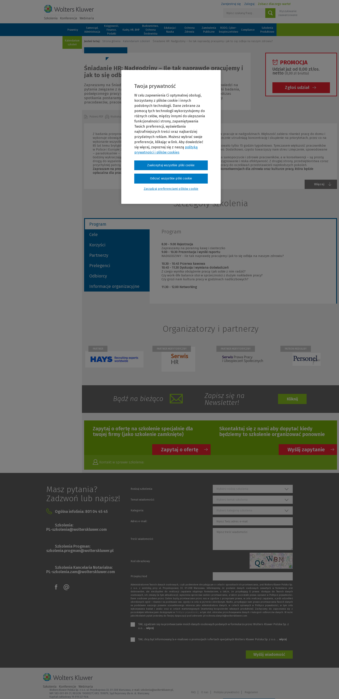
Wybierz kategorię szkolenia (234, 510)
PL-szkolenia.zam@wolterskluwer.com (80, 571)
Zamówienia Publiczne (209, 29)
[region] (171, 137)
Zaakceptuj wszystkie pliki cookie (171, 165)
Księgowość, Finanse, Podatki (111, 29)
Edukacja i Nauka (170, 29)
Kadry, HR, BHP (131, 29)
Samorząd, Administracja (92, 29)
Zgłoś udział (297, 87)
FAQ (229, 678)
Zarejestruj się (231, 4)
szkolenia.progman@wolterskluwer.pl (80, 550)
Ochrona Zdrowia (189, 29)
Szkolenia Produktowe (267, 29)
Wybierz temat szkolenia (232, 499)
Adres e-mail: (139, 521)
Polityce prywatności (187, 612)
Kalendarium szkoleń (72, 42)
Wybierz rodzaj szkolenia (232, 488)
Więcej (319, 184)
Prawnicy (72, 29)
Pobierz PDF (97, 116)
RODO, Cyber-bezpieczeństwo (228, 29)
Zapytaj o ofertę (179, 450)
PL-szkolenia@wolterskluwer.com (76, 529)
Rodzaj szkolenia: (142, 488)
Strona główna (111, 41)
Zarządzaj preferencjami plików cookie (249, 690)
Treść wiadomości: (142, 538)
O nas (240, 678)
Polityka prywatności (262, 678)
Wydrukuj (116, 116)
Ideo (293, 689)
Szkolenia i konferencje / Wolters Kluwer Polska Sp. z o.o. (69, 12)
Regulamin (287, 678)
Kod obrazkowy (140, 561)
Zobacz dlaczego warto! (274, 4)
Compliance (248, 29)
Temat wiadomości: (143, 499)
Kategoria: (137, 510)
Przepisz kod (139, 576)
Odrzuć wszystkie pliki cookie (171, 178)
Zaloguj (249, 4)
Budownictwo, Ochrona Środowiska (150, 29)
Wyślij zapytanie (306, 450)
